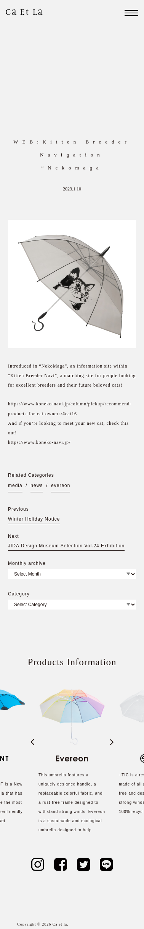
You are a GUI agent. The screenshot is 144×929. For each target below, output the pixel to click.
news (36, 485)
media (15, 485)
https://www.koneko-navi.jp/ (39, 442)
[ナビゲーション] (131, 13)
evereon (60, 485)
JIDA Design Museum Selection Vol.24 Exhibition (66, 545)
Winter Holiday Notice (34, 519)
